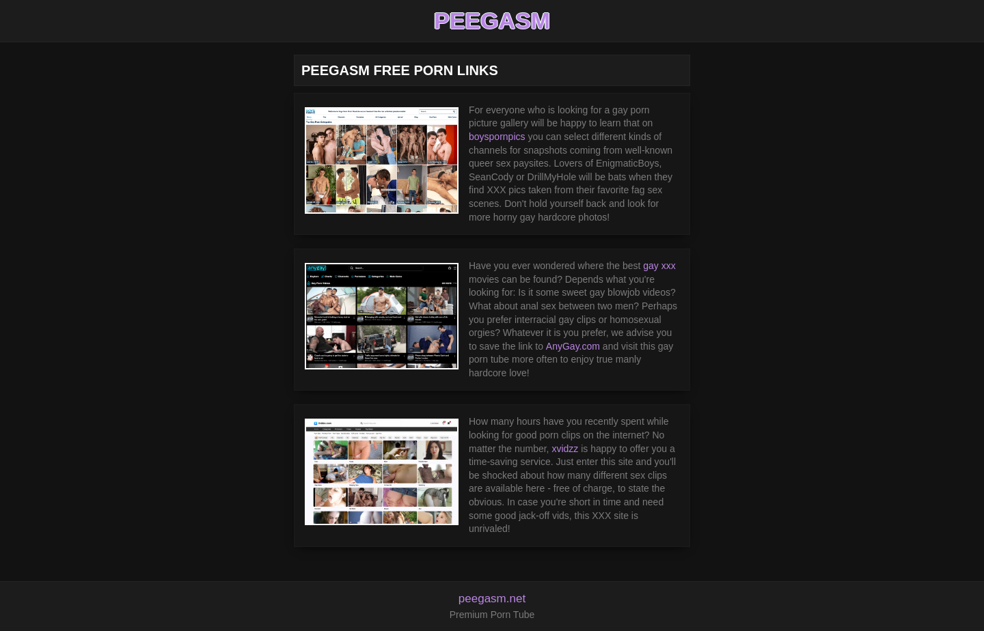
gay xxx (659, 265)
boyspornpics (497, 136)
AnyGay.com (573, 346)
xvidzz (564, 448)
